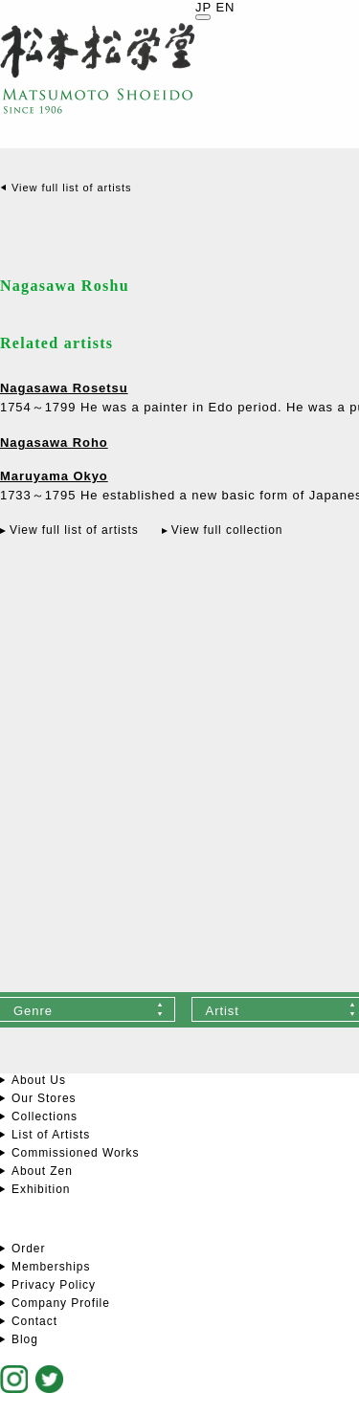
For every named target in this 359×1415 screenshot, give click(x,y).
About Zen (42, 1171)
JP (203, 7)
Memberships (50, 1266)
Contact (34, 1321)
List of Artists (50, 1134)
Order (28, 1248)
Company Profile (60, 1303)
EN (225, 7)
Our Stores (43, 1098)
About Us (38, 1080)
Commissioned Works (75, 1153)
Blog (24, 1339)
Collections (44, 1116)
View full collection (227, 530)
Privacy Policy (53, 1285)
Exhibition (40, 1189)
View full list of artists (71, 187)
